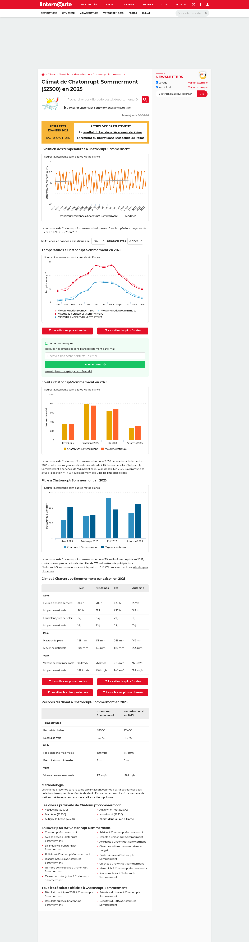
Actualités (89, 4)
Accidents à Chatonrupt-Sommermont (122, 841)
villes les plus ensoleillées (112, 472)
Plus (181, 4)
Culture (128, 4)
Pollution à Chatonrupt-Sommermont (67, 854)
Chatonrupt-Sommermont (109, 74)
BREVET (58, 137)
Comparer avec (116, 240)
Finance (147, 4)
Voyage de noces (113, 13)
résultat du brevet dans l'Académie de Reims (112, 138)
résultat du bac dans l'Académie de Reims (112, 132)
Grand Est (65, 74)
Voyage (161, 82)
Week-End (163, 87)
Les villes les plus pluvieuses (67, 692)
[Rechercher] (192, 13)
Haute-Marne (82, 74)
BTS (67, 137)
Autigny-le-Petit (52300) (113, 809)
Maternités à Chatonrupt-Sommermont (123, 868)
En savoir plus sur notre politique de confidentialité (68, 371)
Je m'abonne (93, 364)
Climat (146, 13)
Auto (164, 4)
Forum (132, 13)
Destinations (49, 13)
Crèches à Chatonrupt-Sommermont (121, 863)
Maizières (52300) (55, 814)
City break (68, 13)
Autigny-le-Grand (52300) (60, 819)
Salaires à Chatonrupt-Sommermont (121, 832)
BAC (48, 137)
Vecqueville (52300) (56, 809)
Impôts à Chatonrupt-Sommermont (121, 837)
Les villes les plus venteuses (123, 692)
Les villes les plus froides (123, 330)
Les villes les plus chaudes (68, 330)
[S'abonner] (182, 93)
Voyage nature (89, 13)
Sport (110, 4)
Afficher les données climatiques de (66, 241)
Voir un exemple (198, 82)
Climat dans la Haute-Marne (116, 819)
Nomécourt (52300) (111, 814)
